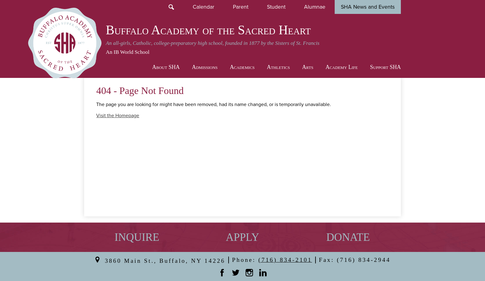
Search (171, 7)
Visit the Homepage (117, 116)
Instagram (249, 272)
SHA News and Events (368, 7)
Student (276, 7)
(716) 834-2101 (285, 260)
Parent (240, 7)
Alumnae (314, 7)
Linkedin (263, 272)
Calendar (203, 7)
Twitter (235, 272)
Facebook (222, 272)
